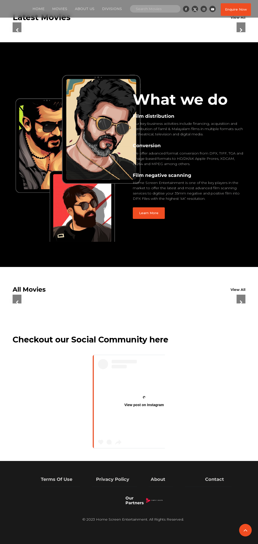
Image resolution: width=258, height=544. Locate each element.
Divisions (112, 9)
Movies (59, 9)
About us (84, 9)
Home (39, 9)
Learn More (148, 213)
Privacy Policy (112, 479)
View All (238, 289)
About (158, 479)
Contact (214, 479)
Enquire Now (236, 9)
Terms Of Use (56, 479)
